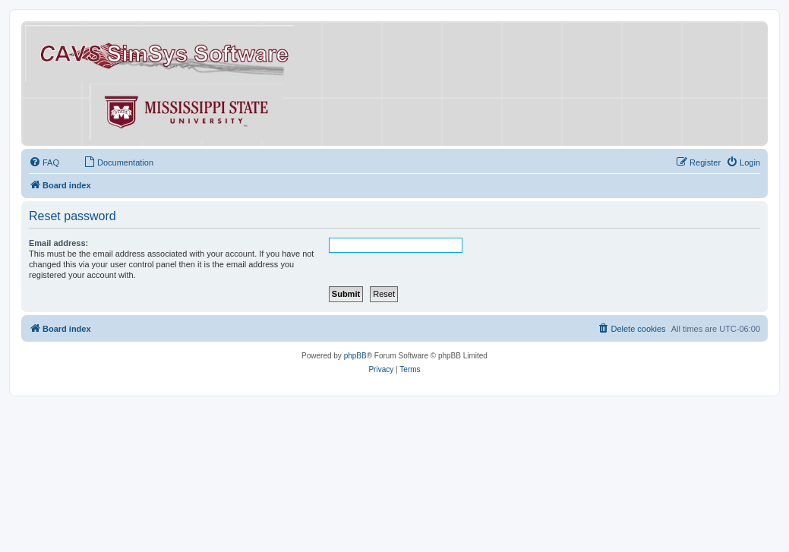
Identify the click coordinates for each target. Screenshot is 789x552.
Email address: (58, 243)
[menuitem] (44, 162)
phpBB (355, 356)
